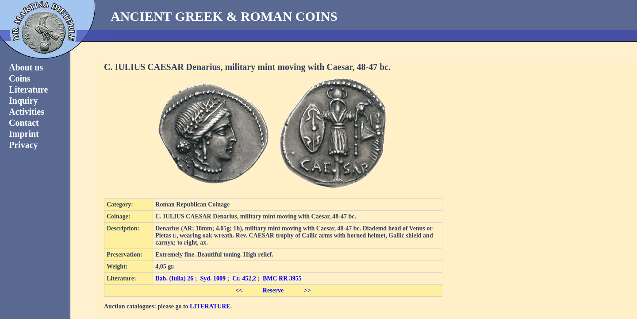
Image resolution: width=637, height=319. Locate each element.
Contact (24, 123)
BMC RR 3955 (282, 278)
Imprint (24, 134)
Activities (26, 112)
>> (307, 290)
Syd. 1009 (213, 278)
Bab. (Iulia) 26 (174, 278)
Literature (28, 89)
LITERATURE (210, 306)
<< (238, 290)
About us (26, 67)
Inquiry (23, 100)
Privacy (23, 145)
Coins (20, 78)
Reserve (273, 290)
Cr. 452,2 (244, 278)
